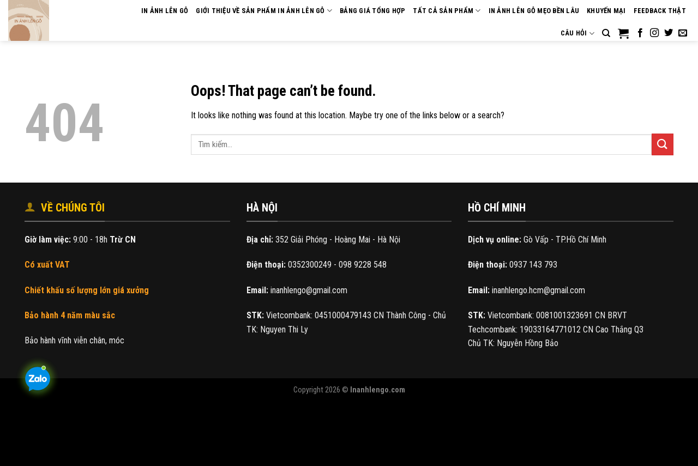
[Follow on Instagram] (654, 33)
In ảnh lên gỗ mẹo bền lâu (534, 11)
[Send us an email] (682, 33)
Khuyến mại (606, 11)
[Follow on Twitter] (668, 33)
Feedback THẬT (660, 11)
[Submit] (662, 144)
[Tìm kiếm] (606, 33)
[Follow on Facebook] (640, 33)
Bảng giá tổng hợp (372, 11)
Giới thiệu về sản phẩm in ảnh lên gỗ (264, 10)
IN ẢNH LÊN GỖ (164, 11)
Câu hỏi (577, 33)
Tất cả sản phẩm (446, 10)
